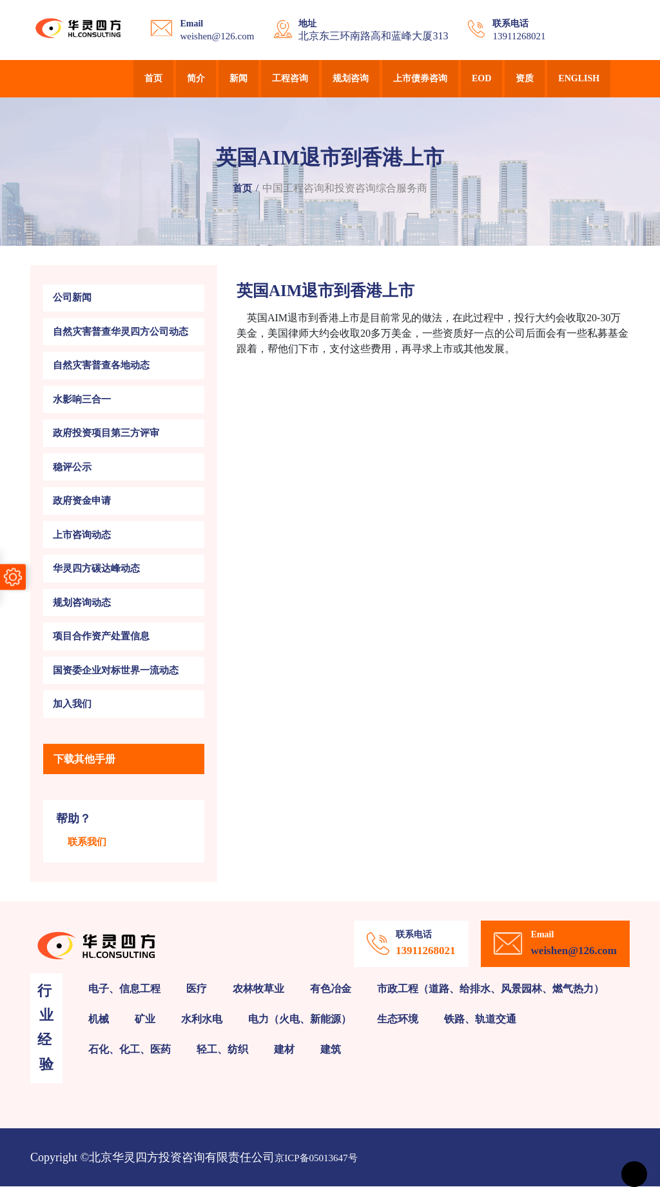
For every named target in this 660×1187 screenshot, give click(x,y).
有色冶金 (330, 988)
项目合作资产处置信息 (101, 637)
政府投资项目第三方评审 (106, 433)
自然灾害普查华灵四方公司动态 (120, 331)
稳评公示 (72, 467)
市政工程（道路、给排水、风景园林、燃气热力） (490, 988)
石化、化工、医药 (129, 1049)
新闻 (238, 78)
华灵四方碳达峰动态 (96, 569)
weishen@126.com (217, 36)
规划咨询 (351, 78)
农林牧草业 (258, 988)
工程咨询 (290, 78)
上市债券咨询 (420, 78)
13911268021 (518, 36)
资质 (525, 78)
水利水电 (201, 1018)
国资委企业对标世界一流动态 (116, 670)
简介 (196, 78)
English (578, 78)
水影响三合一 (82, 399)
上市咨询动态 (82, 535)
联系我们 (87, 842)
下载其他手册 (84, 758)
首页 (153, 78)
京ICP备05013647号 (316, 1158)
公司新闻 (72, 298)
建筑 (330, 1049)
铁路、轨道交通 (480, 1018)
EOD (481, 78)
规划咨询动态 (82, 602)
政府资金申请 (82, 501)
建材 (284, 1049)
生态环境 (397, 1018)
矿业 (145, 1018)
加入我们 (72, 704)
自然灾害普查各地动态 (101, 366)
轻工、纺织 (222, 1049)
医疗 (196, 988)
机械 (98, 1018)
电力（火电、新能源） (299, 1018)
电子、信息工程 (124, 988)
